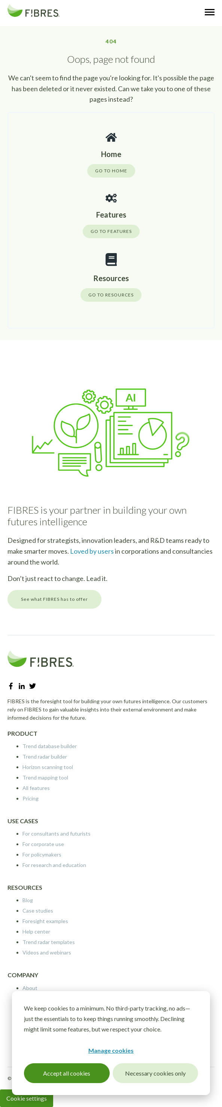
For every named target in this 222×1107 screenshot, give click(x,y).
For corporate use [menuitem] (43, 844)
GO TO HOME (111, 170)
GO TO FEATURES (111, 231)
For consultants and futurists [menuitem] (56, 833)
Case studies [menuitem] (37, 910)
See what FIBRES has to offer (54, 599)
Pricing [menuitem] (30, 798)
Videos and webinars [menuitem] (46, 952)
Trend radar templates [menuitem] (48, 942)
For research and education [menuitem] (54, 865)
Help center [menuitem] (36, 931)
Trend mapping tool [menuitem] (45, 777)
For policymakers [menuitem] (41, 854)
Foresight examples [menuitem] (45, 921)
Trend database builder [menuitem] (49, 746)
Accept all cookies (66, 1073)
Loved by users (92, 551)
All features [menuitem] (36, 788)
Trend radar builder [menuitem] (44, 756)
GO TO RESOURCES (111, 295)
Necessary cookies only (155, 1073)
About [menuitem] (29, 988)
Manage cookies (111, 1050)
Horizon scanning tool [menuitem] (47, 767)
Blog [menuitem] (27, 900)
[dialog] (111, 1043)
